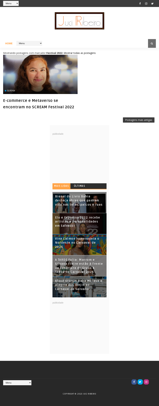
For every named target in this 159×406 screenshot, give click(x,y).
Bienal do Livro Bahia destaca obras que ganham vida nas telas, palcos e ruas (79, 200)
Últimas (79, 186)
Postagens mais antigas (138, 120)
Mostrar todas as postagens (80, 53)
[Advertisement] (78, 157)
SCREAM (11, 90)
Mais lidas (61, 186)
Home (9, 43)
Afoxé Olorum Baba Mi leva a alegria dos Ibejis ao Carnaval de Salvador (78, 285)
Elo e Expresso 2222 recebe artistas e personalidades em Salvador (77, 222)
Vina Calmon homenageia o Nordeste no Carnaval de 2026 (77, 243)
